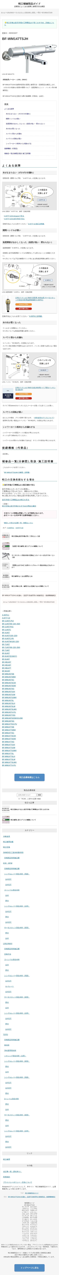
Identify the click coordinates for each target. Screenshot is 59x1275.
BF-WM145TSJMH (9, 697)
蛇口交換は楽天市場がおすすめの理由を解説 (19, 506)
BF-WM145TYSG (8, 715)
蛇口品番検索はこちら (29, 777)
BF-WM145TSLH (8, 703)
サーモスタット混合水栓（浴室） (17, 928)
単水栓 (6, 1045)
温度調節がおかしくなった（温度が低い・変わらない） (26, 124)
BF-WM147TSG (8, 742)
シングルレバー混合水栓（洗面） (17, 874)
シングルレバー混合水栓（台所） (17, 906)
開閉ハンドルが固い (13, 119)
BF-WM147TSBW (9, 730)
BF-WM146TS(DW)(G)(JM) (12, 718)
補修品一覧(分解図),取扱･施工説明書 (17, 153)
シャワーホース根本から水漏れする (18, 143)
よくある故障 (9, 109)
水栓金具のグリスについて (44, 418)
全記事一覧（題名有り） (12, 1171)
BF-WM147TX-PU (9, 765)
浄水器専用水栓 (10, 1050)
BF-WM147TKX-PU (9, 724)
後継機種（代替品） (11, 148)
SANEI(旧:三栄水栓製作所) (13, 852)
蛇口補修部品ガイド (29, 3)
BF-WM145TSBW (9, 677)
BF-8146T (6, 659)
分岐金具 (6, 836)
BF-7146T (6, 650)
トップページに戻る (29, 1268)
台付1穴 (8, 885)
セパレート (9, 986)
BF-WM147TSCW (9, 736)
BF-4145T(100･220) (9, 636)
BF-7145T (6, 644)
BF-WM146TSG (8, 721)
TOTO (5, 1035)
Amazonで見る (23, 304)
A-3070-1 (10, 528)
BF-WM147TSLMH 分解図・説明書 (16, 472)
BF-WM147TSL (8, 753)
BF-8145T (6, 653)
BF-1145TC (6, 630)
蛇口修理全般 (8, 842)
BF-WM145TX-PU (9, 712)
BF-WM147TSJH (8, 745)
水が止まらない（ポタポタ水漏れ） (18, 114)
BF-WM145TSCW (9, 683)
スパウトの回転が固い (14, 138)
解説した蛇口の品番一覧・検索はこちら (18, 523)
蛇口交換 (6, 847)
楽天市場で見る (23, 308)
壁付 (7, 901)
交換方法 (7, 954)
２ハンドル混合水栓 (12, 890)
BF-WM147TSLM (8, 759)
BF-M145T (6, 671)
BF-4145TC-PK (8, 639)
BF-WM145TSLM (8, 706)
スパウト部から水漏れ (14, 134)
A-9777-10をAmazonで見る (14, 216)
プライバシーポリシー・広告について (17, 1182)
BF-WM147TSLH (8, 756)
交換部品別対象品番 (12, 858)
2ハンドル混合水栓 (11, 1099)
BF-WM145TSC (8, 680)
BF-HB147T (6, 668)
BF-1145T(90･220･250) (11, 624)
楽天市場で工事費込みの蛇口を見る (15, 500)
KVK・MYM (7, 863)
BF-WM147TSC (8, 733)
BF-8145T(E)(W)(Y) (9, 656)
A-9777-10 (19, 528)
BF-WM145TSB (8, 674)
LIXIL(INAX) (7, 944)
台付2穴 (8, 879)
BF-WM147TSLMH (9, 762)
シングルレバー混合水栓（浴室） (17, 1061)
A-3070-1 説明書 (35, 316)
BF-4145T (6, 633)
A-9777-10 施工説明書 (36, 224)
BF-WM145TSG (8, 689)
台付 (7, 895)
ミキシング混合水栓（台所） (15, 1056)
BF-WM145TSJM (8, 695)
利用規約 (6, 1177)
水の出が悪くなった (13, 128)
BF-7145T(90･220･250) (11, 647)
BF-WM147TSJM (8, 748)
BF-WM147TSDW (9, 739)
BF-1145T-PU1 (7, 627)
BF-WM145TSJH (8, 692)
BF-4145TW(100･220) (10, 641)
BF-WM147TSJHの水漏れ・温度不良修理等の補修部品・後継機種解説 (31, 1197)
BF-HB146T (6, 665)
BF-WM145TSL (8, 700)
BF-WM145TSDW (9, 686)
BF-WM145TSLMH (9, 709)
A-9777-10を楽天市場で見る (14, 219)
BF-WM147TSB (8, 727)
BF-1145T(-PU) (8, 621)
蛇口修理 (6, 1159)
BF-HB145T (6, 662)
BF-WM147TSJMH (9, 751)
